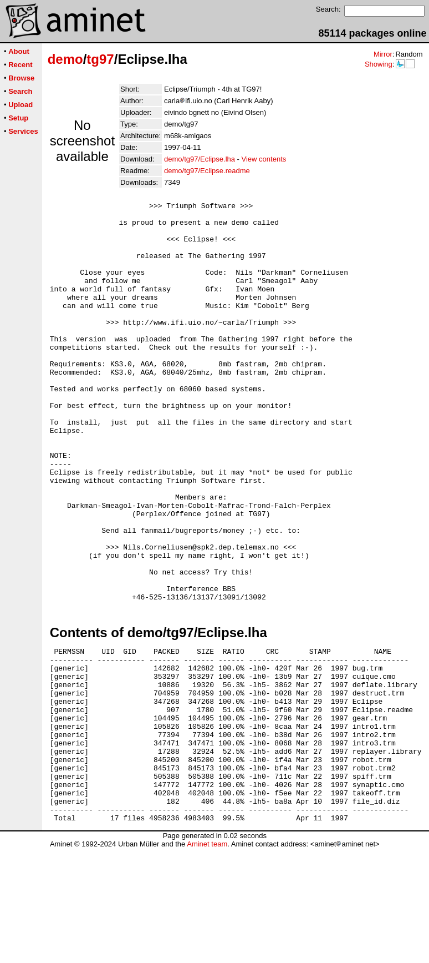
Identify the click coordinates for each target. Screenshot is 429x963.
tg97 (100, 59)
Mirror (383, 54)
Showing (378, 64)
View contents (264, 159)
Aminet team (207, 959)
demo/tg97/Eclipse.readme (207, 171)
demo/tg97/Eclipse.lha (199, 159)
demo (65, 59)
